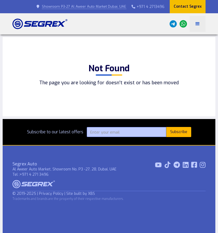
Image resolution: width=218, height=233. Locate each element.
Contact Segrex (188, 6)
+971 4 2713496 (148, 6)
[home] (39, 24)
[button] (198, 24)
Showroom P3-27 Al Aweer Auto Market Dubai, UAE (84, 6)
